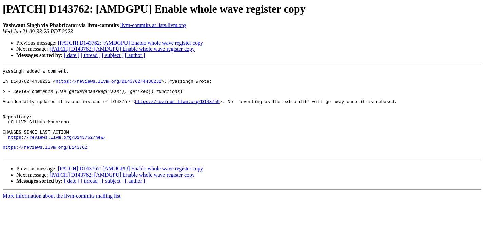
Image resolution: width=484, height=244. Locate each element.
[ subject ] (113, 55)
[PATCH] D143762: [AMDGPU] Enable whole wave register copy (130, 43)
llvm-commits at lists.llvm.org (153, 25)
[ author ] (135, 55)
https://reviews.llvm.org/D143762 (45, 163)
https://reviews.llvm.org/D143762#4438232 (108, 84)
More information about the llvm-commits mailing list (62, 213)
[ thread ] (91, 55)
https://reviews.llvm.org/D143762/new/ (57, 151)
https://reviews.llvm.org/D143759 (177, 108)
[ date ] (71, 55)
